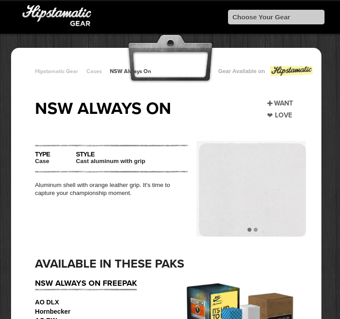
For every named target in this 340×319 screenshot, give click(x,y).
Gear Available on (266, 73)
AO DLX (47, 302)
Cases (94, 71)
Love (283, 115)
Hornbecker (52, 311)
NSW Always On (130, 71)
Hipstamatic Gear (56, 71)
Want (283, 103)
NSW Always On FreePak (86, 283)
